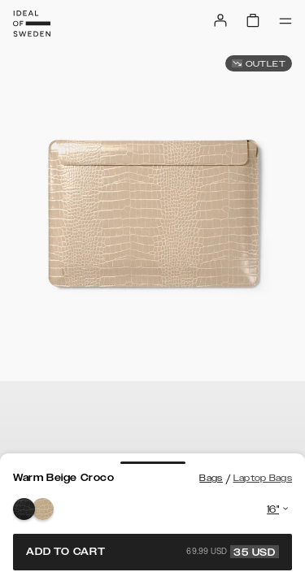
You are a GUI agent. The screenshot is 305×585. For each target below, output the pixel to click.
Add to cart (152, 551)
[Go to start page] (31, 24)
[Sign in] (220, 20)
